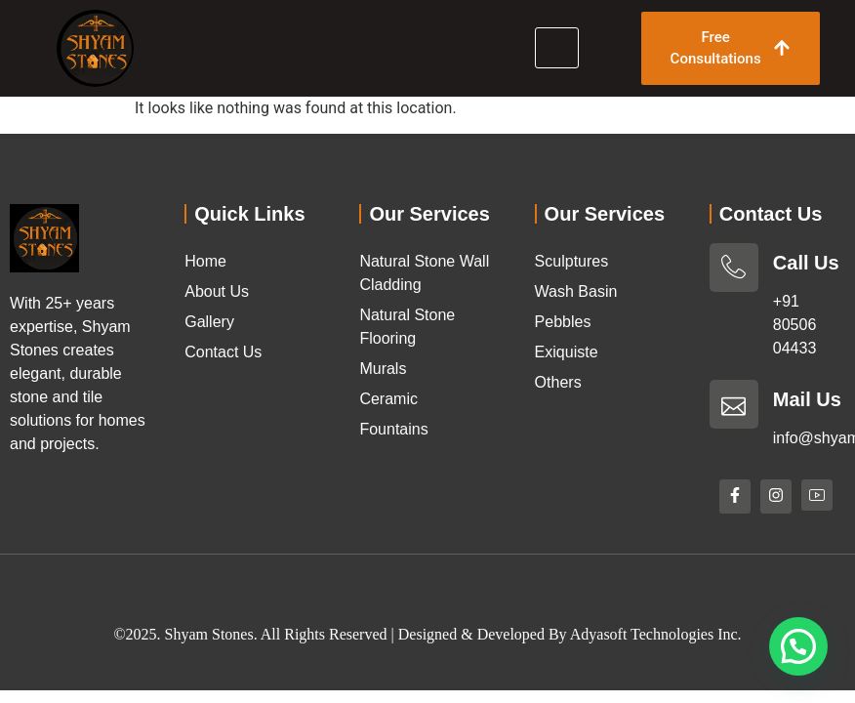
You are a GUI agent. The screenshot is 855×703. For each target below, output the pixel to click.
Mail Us (807, 399)
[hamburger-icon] (557, 47)
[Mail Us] (734, 404)
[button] (798, 646)
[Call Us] (734, 267)
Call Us (806, 262)
